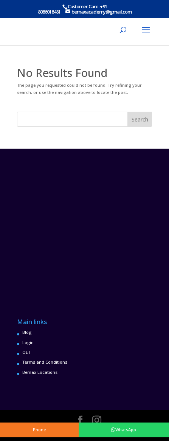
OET (26, 352)
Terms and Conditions (44, 362)
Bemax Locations (39, 372)
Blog (26, 332)
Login (28, 342)
